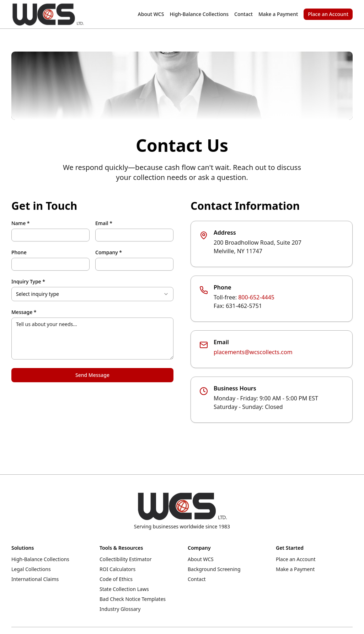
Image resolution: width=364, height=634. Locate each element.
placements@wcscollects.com (253, 352)
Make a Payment (278, 14)
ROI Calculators (117, 569)
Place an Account (328, 14)
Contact (243, 14)
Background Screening (214, 569)
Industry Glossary (120, 609)
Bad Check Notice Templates (133, 599)
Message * (24, 312)
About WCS (151, 14)
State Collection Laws (124, 589)
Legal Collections (31, 569)
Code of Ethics (116, 579)
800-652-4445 (256, 297)
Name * (20, 223)
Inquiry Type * (28, 281)
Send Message (92, 375)
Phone (19, 252)
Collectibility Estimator (126, 559)
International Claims (35, 579)
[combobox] (92, 294)
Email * (103, 223)
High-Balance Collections (199, 14)
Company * (108, 252)
